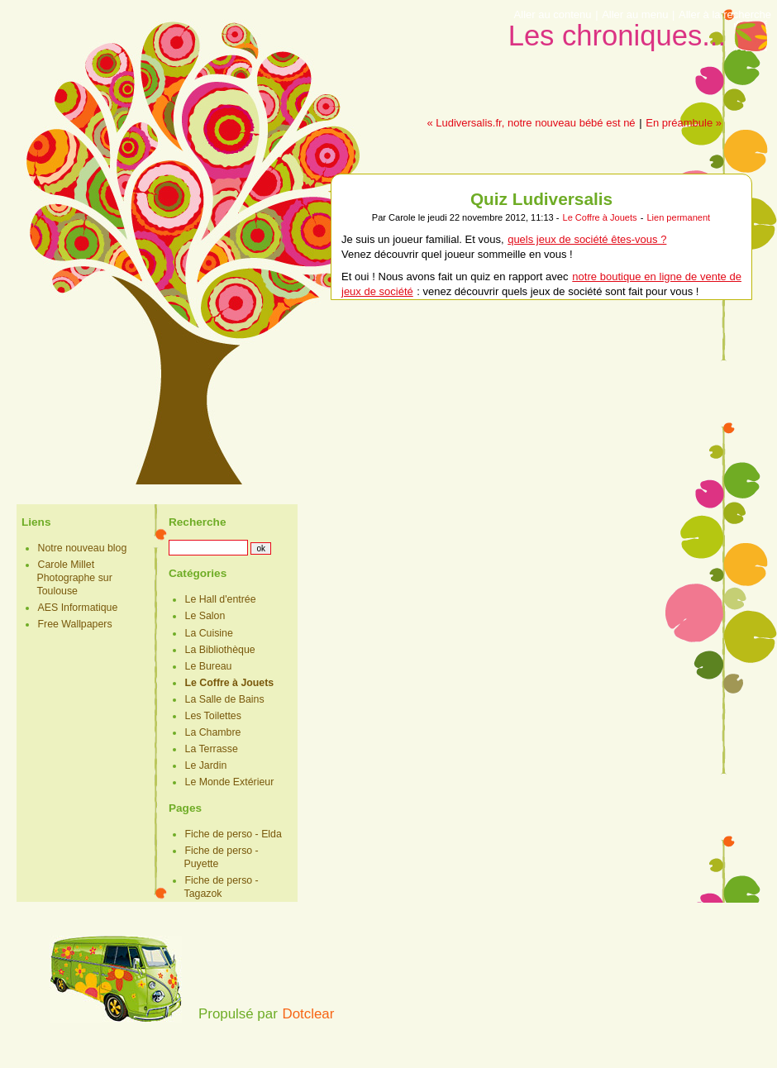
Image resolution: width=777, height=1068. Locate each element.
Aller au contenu (553, 14)
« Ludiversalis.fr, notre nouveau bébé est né (531, 123)
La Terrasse (211, 749)
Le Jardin (206, 765)
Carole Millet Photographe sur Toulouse (74, 578)
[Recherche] (208, 547)
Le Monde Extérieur (229, 782)
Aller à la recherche (725, 14)
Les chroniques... (617, 35)
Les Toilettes (213, 716)
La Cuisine (209, 633)
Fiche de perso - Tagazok (221, 887)
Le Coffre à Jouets (599, 217)
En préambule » (684, 123)
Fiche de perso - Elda (233, 834)
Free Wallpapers (75, 624)
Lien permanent (678, 217)
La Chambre (213, 732)
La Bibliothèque (220, 650)
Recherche (197, 522)
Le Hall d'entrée (220, 599)
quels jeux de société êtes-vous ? (587, 239)
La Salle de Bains (225, 699)
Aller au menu (635, 14)
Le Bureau (208, 666)
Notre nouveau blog (82, 548)
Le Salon (205, 616)
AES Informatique (78, 607)
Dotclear (308, 1014)
